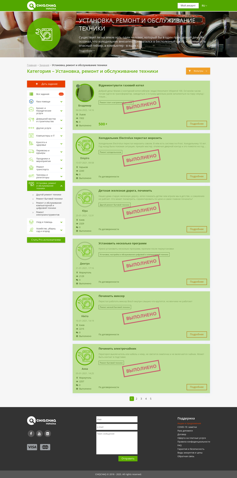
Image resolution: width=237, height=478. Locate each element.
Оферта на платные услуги (191, 438)
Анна (85, 368)
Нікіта (84, 316)
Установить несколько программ (123, 243)
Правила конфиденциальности (193, 441)
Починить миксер (112, 296)
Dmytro (84, 158)
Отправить (127, 458)
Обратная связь (185, 456)
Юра (85, 210)
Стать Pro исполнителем (46, 239)
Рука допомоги (185, 430)
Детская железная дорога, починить (125, 190)
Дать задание (46, 84)
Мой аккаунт (188, 5)
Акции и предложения (189, 423)
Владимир (84, 105)
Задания (44, 65)
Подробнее (87, 50)
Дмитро (85, 263)
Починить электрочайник (117, 348)
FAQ (179, 445)
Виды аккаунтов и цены (190, 452)
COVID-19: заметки (187, 427)
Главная (32, 65)
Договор (181, 434)
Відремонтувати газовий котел (121, 85)
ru (204, 5)
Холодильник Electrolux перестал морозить (130, 138)
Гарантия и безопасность (190, 448)
